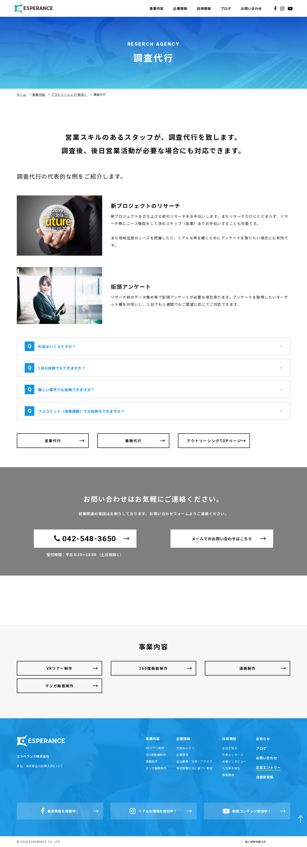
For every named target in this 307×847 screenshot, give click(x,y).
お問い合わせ (251, 8)
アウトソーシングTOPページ (214, 440)
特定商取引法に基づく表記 (194, 768)
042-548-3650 (85, 538)
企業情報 (180, 8)
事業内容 (156, 8)
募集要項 (228, 775)
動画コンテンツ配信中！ (247, 811)
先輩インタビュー (234, 761)
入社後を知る (231, 768)
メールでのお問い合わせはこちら (222, 538)
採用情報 (204, 8)
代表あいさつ (185, 748)
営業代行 (53, 440)
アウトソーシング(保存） (69, 94)
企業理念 (182, 755)
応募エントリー (268, 767)
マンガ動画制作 (59, 685)
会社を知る (229, 748)
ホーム (21, 94)
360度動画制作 (153, 668)
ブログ (226, 8)
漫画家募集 (265, 777)
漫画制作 (247, 668)
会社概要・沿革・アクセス (194, 761)
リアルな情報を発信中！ (153, 811)
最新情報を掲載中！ (60, 811)
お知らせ (263, 738)
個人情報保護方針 (254, 841)
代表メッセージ (232, 755)
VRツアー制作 (60, 668)
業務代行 (133, 440)
